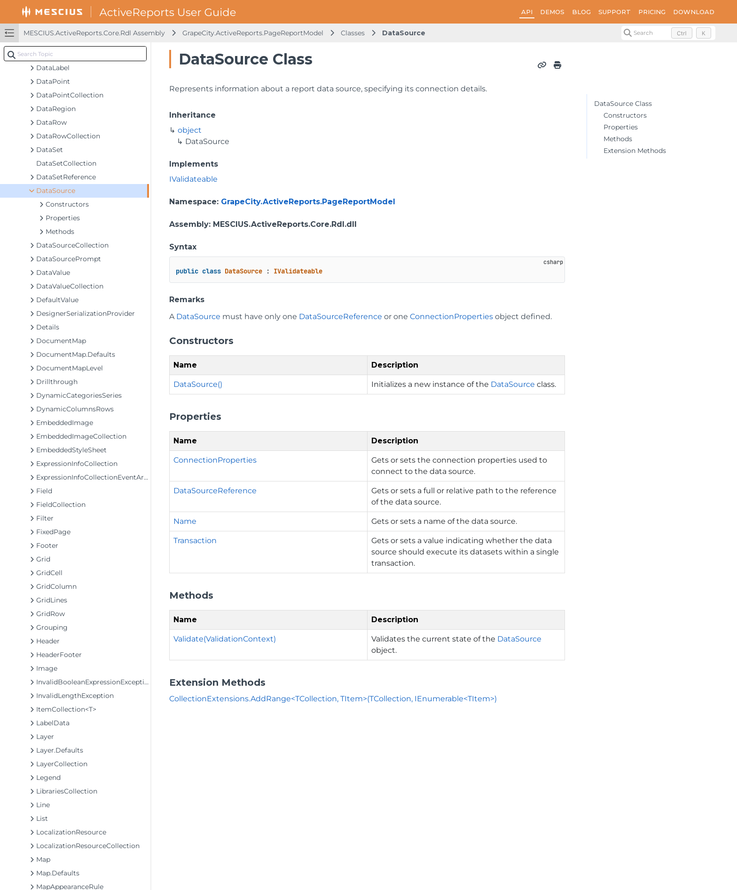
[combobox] (75, 53)
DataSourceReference (340, 316)
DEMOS (552, 12)
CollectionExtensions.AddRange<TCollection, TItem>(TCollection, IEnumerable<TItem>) (333, 698)
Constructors (625, 115)
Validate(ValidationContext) (224, 638)
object (190, 130)
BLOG (581, 12)
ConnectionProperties (451, 316)
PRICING (652, 12)
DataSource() (197, 384)
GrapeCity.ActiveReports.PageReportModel (252, 33)
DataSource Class (623, 103)
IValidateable (193, 179)
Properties (621, 127)
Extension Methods (635, 150)
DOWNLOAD (693, 12)
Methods (618, 139)
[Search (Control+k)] (668, 33)
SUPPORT (614, 12)
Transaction (195, 540)
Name (184, 521)
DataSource (403, 33)
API (527, 12)
